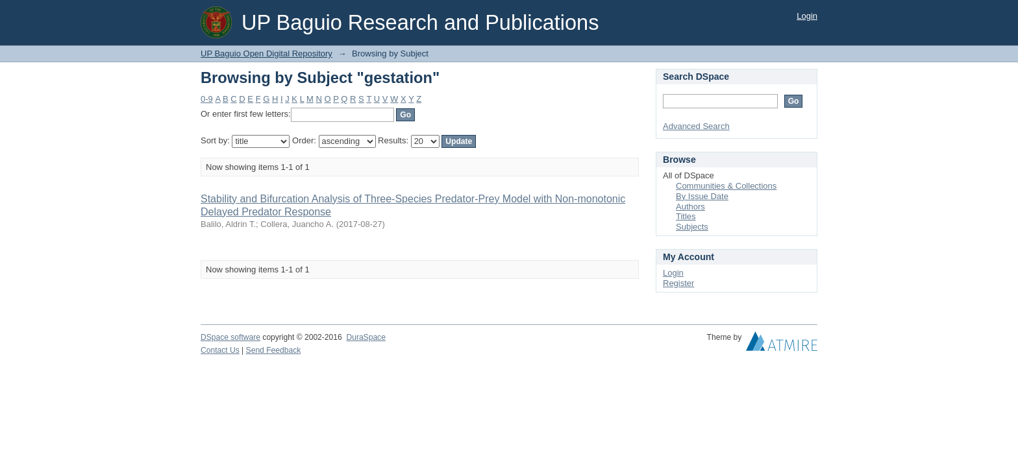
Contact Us (220, 350)
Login (807, 16)
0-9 (207, 99)
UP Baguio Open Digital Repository (266, 53)
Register (678, 283)
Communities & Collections (726, 186)
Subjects (692, 227)
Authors (690, 206)
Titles (686, 216)
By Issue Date (702, 196)
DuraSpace (365, 337)
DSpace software (230, 337)
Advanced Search (696, 126)
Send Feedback (273, 350)
